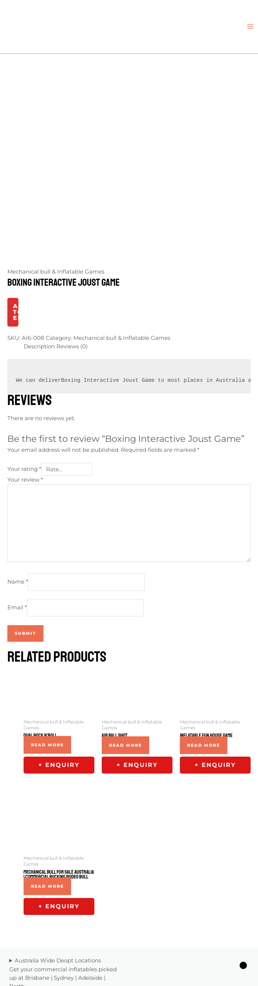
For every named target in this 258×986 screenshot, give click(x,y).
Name (17, 522)
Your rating (24, 410)
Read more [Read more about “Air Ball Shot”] (125, 686)
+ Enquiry (59, 705)
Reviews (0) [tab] (72, 287)
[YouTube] (245, 953)
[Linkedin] (223, 953)
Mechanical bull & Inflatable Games (55, 212)
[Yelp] (234, 953)
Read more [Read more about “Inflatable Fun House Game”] (203, 686)
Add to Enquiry (15, 253)
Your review (25, 421)
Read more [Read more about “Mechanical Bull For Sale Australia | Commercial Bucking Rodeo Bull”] (47, 827)
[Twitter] (212, 953)
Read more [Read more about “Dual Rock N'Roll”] (47, 686)
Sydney (64, 919)
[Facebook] (201, 953)
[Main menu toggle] (250, 26)
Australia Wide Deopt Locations (58, 901)
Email (17, 548)
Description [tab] (39, 287)
